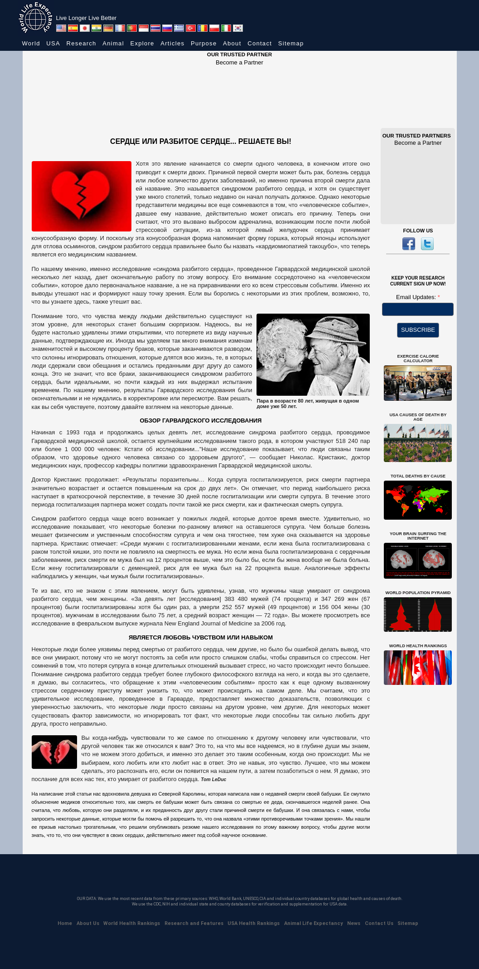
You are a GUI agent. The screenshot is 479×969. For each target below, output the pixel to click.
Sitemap (291, 43)
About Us (88, 923)
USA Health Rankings (253, 923)
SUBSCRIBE (418, 329)
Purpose (204, 43)
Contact (259, 43)
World (31, 43)
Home (65, 923)
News (353, 923)
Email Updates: (417, 297)
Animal (113, 43)
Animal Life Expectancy (313, 923)
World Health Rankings (131, 923)
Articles (172, 43)
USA (53, 43)
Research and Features (194, 923)
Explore (142, 43)
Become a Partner (239, 62)
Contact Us (379, 923)
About (232, 43)
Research (82, 43)
